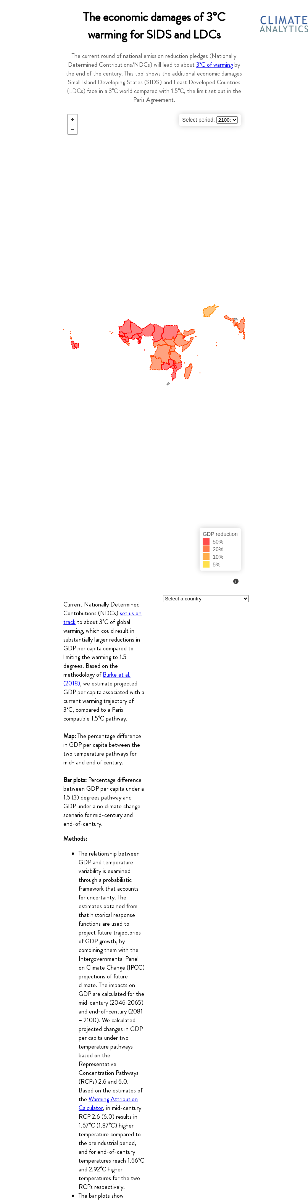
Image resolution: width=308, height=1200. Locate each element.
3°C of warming (214, 64)
